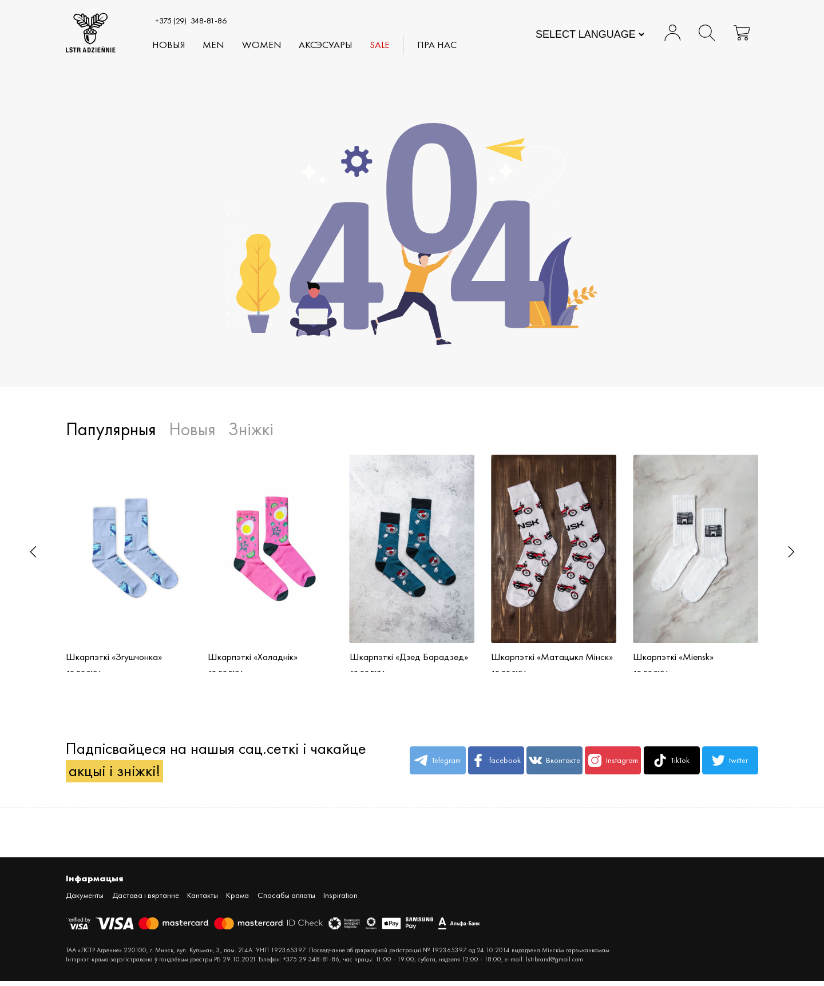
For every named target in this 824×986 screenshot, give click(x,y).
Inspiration (340, 900)
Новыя (168, 45)
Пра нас (437, 45)
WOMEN (262, 45)
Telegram (437, 765)
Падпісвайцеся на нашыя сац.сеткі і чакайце (216, 765)
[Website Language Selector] (589, 34)
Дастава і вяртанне (145, 900)
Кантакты (202, 900)
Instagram (612, 765)
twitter (730, 765)
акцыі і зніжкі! (114, 775)
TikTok (671, 765)
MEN (214, 45)
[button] (33, 551)
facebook (496, 765)
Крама (237, 900)
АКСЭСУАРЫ (325, 45)
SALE (380, 45)
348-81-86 (191, 20)
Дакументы (85, 900)
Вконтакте (554, 765)
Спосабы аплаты (286, 900)
